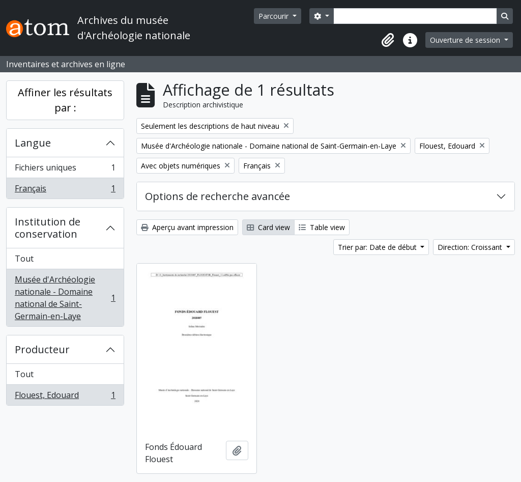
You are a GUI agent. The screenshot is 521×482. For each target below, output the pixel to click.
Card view (268, 227)
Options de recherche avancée (217, 196)
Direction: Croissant (471, 247)
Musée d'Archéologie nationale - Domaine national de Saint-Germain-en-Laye (64, 298)
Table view (322, 227)
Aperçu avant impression (187, 227)
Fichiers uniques (64, 169)
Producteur (42, 349)
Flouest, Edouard (64, 397)
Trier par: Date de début (378, 247)
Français (64, 190)
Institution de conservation (47, 228)
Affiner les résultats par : (65, 100)
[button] (388, 40)
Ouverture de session (466, 40)
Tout (24, 258)
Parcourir (274, 16)
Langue (33, 143)
